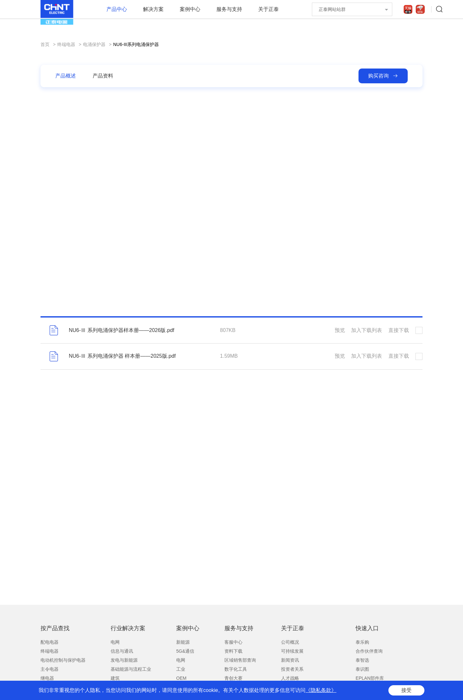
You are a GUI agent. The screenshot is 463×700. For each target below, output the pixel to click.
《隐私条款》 (320, 690)
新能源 (183, 642)
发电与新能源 (124, 660)
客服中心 (233, 642)
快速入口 (367, 628)
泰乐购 (362, 642)
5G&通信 (185, 651)
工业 (180, 669)
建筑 (115, 678)
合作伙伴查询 (369, 651)
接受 (406, 690)
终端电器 (66, 44)
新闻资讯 (290, 660)
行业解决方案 (128, 628)
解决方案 (153, 9)
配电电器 (50, 642)
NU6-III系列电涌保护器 (136, 44)
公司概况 (290, 642)
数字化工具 (235, 669)
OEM (181, 678)
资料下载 (233, 651)
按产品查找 (55, 628)
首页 (45, 44)
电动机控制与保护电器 (63, 660)
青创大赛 (233, 678)
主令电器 (50, 669)
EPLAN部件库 (370, 678)
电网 (115, 642)
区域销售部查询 (240, 660)
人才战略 (290, 678)
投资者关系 (292, 669)
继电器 (47, 678)
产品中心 (116, 9)
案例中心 (190, 9)
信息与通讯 (122, 651)
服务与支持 (229, 9)
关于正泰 (268, 9)
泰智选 (362, 660)
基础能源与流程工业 (131, 669)
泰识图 (362, 669)
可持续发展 (292, 651)
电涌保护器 (94, 44)
